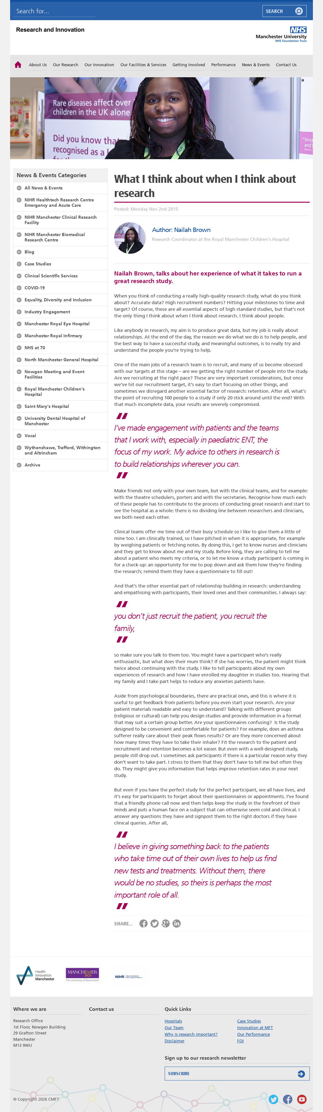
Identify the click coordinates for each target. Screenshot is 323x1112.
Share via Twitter (154, 923)
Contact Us (286, 64)
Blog (29, 251)
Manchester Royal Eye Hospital (57, 323)
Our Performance (253, 1034)
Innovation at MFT (255, 1027)
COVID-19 (35, 287)
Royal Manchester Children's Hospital (55, 391)
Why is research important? (191, 1034)
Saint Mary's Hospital (47, 406)
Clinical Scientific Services (51, 275)
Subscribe (238, 1074)
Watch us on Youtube (302, 1099)
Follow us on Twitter (273, 1099)
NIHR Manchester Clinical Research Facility (61, 220)
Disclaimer (175, 1041)
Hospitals (173, 1021)
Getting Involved (189, 64)
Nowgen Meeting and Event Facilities (54, 374)
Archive (32, 464)
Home (18, 64)
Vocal (30, 435)
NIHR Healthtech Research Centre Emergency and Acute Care (59, 202)
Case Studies (38, 263)
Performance (223, 64)
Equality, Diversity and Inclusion (58, 299)
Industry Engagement (47, 311)
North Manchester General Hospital (61, 359)
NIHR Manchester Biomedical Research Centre (55, 237)
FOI (240, 1041)
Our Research (65, 64)
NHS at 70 (35, 347)
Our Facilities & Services (143, 64)
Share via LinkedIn (176, 923)
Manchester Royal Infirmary (53, 335)
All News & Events (43, 187)
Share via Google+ (165, 923)
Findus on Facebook (287, 1099)
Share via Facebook (143, 923)
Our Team (174, 1027)
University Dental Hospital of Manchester (55, 421)
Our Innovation (99, 64)
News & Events (256, 64)
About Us (38, 64)
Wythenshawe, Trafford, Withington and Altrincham (63, 450)
